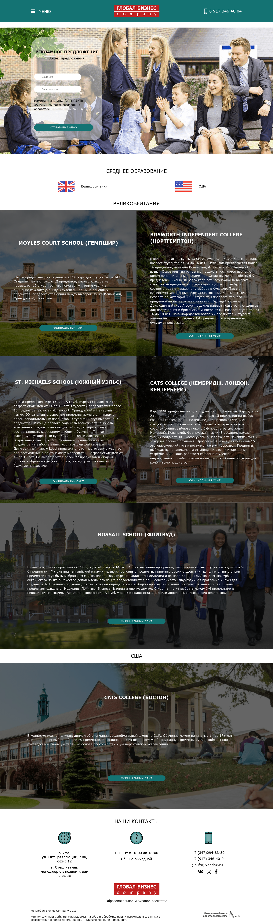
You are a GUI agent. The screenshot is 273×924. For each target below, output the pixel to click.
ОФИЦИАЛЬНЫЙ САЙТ (68, 328)
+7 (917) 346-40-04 (208, 859)
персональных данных (67, 109)
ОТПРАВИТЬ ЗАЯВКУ (63, 127)
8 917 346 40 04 (223, 11)
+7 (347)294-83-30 (207, 852)
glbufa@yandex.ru (207, 865)
